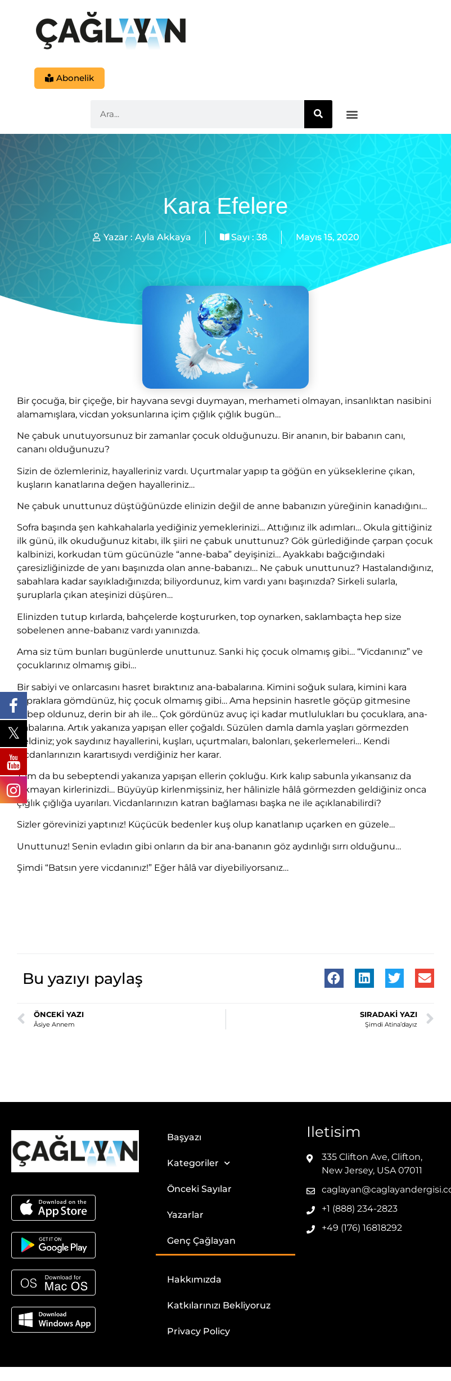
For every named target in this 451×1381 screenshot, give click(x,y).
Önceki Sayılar (199, 1189)
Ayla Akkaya (163, 237)
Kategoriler (198, 1164)
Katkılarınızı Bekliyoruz (218, 1306)
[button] (352, 115)
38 (261, 237)
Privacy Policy (198, 1331)
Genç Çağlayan (201, 1241)
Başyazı (184, 1137)
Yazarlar (185, 1215)
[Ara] (318, 115)
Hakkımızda (194, 1280)
